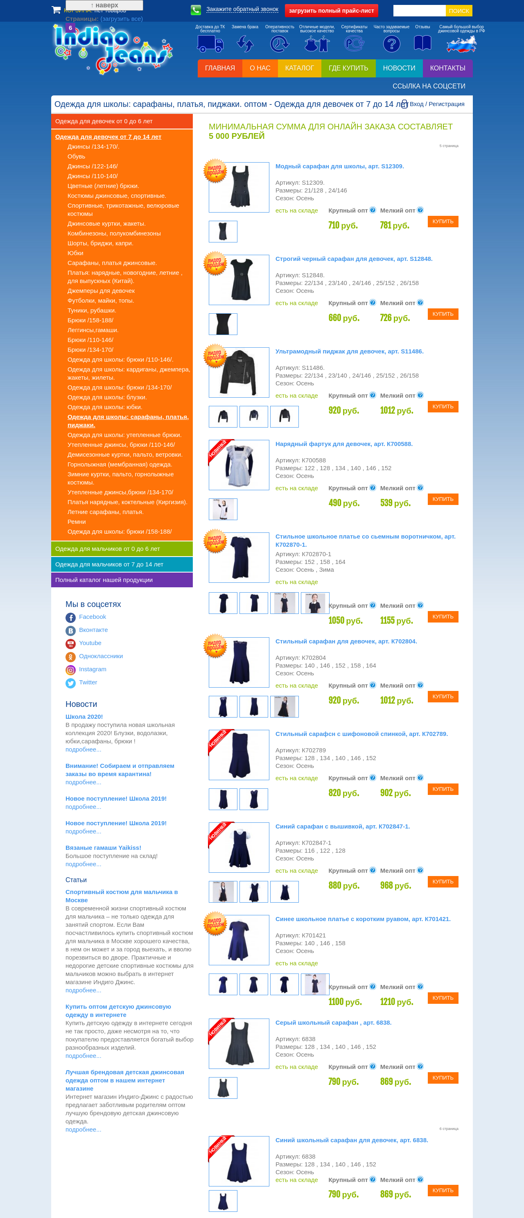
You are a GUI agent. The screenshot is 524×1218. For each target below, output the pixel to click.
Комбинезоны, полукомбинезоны (114, 233)
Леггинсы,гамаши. (93, 329)
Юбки (76, 252)
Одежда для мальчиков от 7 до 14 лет (109, 564)
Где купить (348, 68)
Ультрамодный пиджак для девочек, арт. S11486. (350, 351)
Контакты (447, 68)
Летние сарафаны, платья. (106, 511)
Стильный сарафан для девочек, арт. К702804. (346, 641)
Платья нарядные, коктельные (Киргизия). (127, 501)
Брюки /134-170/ (90, 349)
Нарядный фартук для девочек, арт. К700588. (344, 443)
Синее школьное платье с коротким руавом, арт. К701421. (363, 918)
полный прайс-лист (331, 10)
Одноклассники (101, 655)
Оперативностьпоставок (279, 29)
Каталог (299, 68)
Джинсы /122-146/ (93, 166)
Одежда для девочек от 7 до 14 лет (108, 136)
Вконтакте (93, 629)
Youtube (90, 642)
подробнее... (84, 749)
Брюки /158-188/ (90, 320)
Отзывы (422, 27)
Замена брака (245, 27)
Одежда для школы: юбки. (105, 406)
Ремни (77, 521)
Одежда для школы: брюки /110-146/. (121, 359)
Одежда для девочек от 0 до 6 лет (104, 121)
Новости (399, 68)
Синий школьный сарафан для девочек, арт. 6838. (352, 1139)
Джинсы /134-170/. (94, 146)
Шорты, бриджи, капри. (100, 243)
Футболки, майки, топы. (101, 300)
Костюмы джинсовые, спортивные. (117, 195)
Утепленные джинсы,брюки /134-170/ (120, 492)
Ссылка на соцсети (429, 86)
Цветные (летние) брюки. (103, 185)
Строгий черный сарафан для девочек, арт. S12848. (354, 258)
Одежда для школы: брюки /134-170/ (120, 387)
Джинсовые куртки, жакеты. (107, 223)
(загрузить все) (107, 1168)
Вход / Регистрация (437, 103)
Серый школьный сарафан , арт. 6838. (334, 1022)
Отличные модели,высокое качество (317, 29)
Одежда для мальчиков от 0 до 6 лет (107, 548)
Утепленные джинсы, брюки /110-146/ (121, 444)
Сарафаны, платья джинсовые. (112, 262)
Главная (220, 68)
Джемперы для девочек (101, 290)
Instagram (92, 669)
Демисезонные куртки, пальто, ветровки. (125, 454)
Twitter (88, 682)
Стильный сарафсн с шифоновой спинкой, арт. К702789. (362, 733)
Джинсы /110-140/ (93, 175)
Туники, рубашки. (92, 310)
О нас (260, 68)
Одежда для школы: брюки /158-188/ (120, 531)
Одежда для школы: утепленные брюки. (125, 434)
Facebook (92, 616)
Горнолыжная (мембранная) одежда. (120, 464)
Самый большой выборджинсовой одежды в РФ (461, 29)
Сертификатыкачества (354, 29)
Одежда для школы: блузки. (107, 397)
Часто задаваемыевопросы (392, 29)
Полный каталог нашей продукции (104, 579)
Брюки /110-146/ (90, 339)
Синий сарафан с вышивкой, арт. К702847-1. (343, 826)
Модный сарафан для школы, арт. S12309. (340, 166)
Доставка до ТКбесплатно (210, 29)
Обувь (76, 156)
